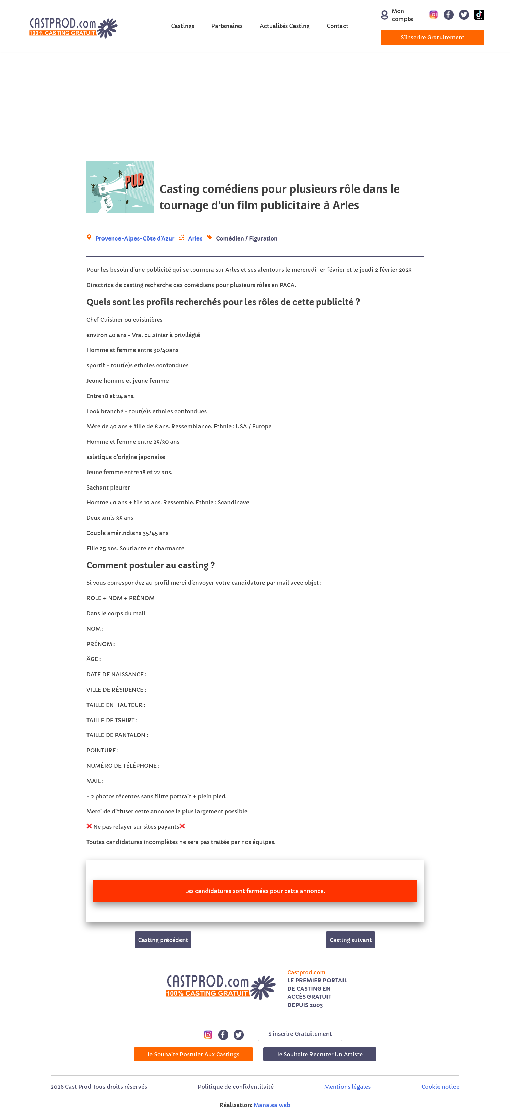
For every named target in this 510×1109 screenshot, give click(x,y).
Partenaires (227, 25)
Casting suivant (351, 940)
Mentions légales (347, 1086)
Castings (182, 25)
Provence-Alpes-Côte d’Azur (134, 238)
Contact (338, 25)
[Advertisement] (255, 106)
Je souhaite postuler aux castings (193, 1054)
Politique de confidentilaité (236, 1086)
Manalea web (272, 1105)
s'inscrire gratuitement (432, 37)
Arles (195, 238)
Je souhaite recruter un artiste (320, 1054)
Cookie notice (440, 1086)
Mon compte (394, 14)
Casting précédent (163, 940)
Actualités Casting (285, 25)
